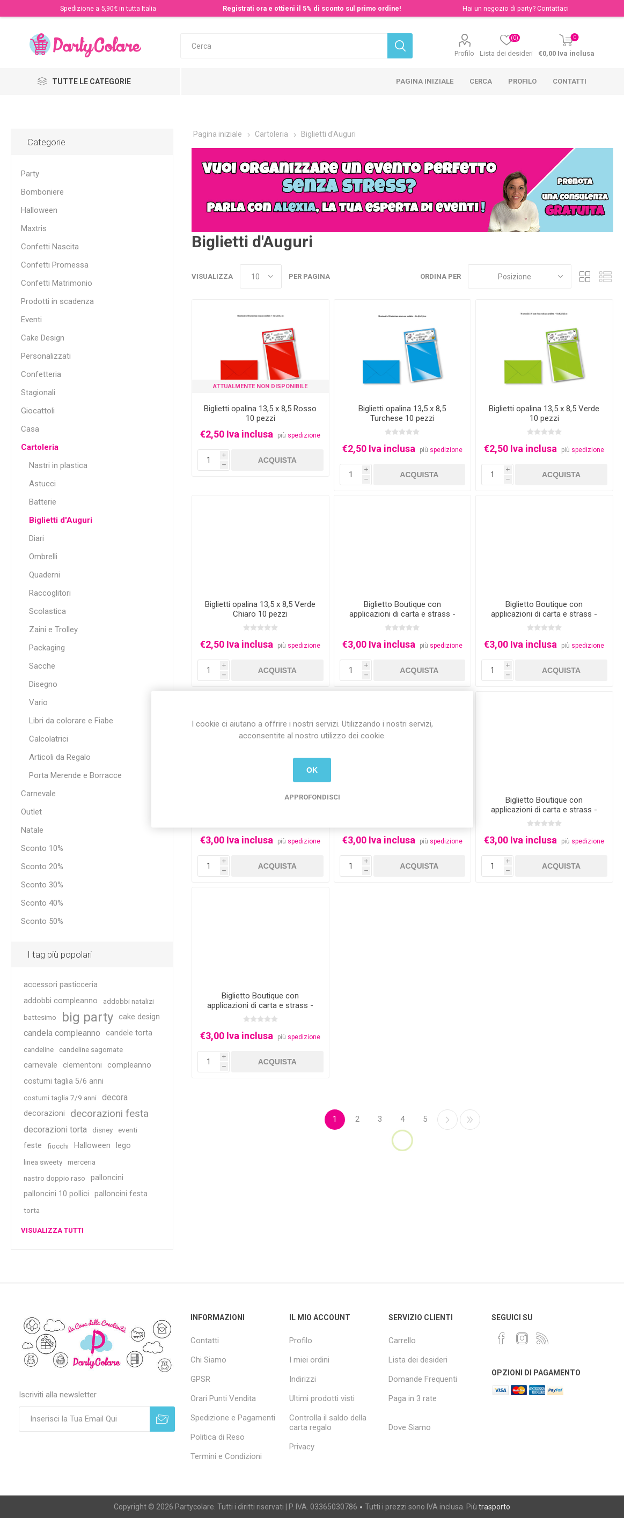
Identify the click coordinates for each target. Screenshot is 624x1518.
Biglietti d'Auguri (60, 520)
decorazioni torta (55, 1129)
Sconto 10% (42, 848)
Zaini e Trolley (53, 629)
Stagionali (38, 392)
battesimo (40, 1017)
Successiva (447, 1119)
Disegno (43, 684)
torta (32, 1210)
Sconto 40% (42, 903)
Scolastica (47, 611)
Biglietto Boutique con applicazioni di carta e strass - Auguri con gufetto (402, 613)
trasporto (494, 1506)
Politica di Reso (217, 1437)
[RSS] (542, 1338)
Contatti (569, 81)
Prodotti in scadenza (57, 301)
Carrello (402, 1340)
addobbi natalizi (128, 1001)
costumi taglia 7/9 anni (60, 1097)
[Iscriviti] (84, 1419)
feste (33, 1145)
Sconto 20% (42, 866)
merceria (82, 1162)
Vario (38, 702)
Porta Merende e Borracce (75, 775)
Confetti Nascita (50, 246)
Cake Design (42, 338)
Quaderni (44, 575)
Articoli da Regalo (60, 757)
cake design (139, 1016)
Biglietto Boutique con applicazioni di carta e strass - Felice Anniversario (544, 809)
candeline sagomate (91, 1049)
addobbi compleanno (61, 1000)
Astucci (42, 483)
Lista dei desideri (417, 1360)
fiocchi (58, 1146)
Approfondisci (312, 797)
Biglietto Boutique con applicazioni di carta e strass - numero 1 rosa (260, 1005)
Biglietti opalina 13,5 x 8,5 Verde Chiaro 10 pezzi (260, 609)
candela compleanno (62, 1033)
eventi (127, 1129)
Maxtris (34, 228)
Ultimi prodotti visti (322, 1398)
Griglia (585, 276)
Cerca (480, 81)
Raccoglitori (50, 593)
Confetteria (41, 374)
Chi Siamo (208, 1360)
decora (115, 1097)
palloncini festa (121, 1193)
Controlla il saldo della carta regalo (327, 1422)
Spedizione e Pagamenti (232, 1418)
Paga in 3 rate (412, 1398)
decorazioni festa (109, 1113)
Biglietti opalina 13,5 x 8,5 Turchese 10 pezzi (402, 413)
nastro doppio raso (54, 1178)
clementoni (82, 1065)
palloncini (107, 1177)
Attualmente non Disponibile (260, 386)
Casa (30, 429)
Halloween (39, 210)
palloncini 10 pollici (56, 1193)
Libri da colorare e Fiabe (71, 720)
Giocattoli (38, 411)
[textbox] (283, 45)
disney (102, 1129)
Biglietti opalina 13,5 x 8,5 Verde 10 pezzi (544, 413)
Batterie (42, 502)
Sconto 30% (42, 885)
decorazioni (44, 1113)
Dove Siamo (409, 1427)
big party (87, 1017)
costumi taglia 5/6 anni (64, 1081)
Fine (470, 1119)
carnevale (40, 1065)
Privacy (301, 1447)
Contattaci (553, 8)
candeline (39, 1049)
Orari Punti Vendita (223, 1398)
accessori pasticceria (61, 984)
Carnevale (38, 793)
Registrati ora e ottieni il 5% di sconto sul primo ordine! (312, 8)
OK (312, 770)
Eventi (31, 319)
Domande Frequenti (422, 1379)
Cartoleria (39, 447)
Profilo (464, 53)
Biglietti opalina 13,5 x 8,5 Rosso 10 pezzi (260, 413)
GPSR (200, 1379)
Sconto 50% (42, 921)
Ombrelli (43, 556)
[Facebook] (501, 1338)
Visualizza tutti (52, 1230)
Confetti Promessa (55, 265)
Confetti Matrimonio (56, 283)
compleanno (129, 1065)
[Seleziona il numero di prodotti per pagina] (261, 276)
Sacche (42, 666)
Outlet (31, 812)
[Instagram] (522, 1338)
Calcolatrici (48, 739)
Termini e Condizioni (226, 1456)
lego (123, 1145)
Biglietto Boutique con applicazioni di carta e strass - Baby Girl (544, 613)
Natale (32, 830)
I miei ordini (309, 1360)
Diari (36, 538)
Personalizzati (46, 356)
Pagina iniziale (424, 81)
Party (30, 174)
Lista (605, 276)
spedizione (304, 435)
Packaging (47, 648)
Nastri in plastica (58, 465)
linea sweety (43, 1162)
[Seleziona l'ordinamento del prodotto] (519, 276)
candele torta (129, 1033)
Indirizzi (302, 1379)
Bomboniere (42, 192)
